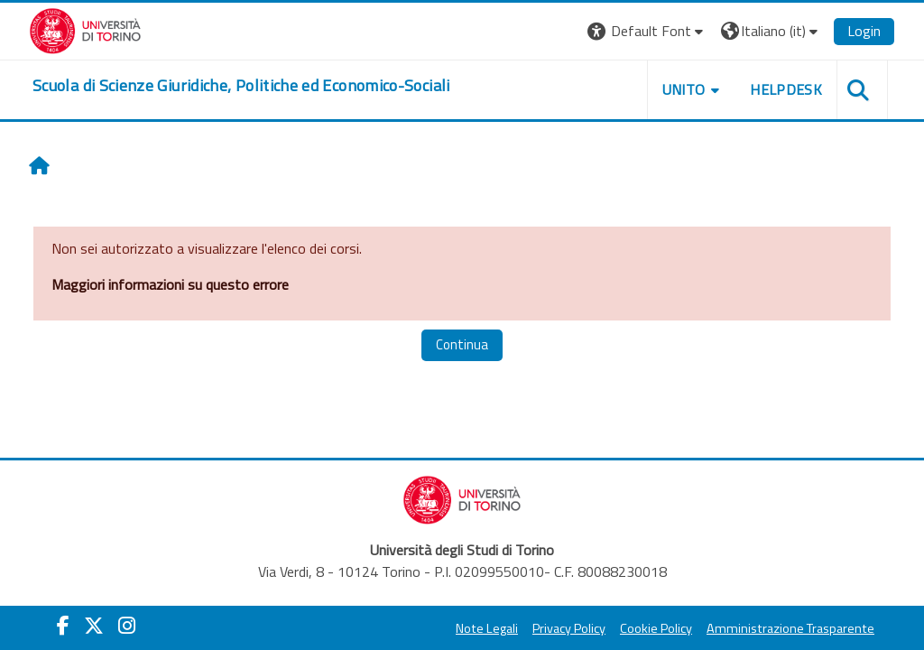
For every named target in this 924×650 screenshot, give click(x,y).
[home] (241, 86)
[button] (647, 31)
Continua (462, 344)
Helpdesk (786, 89)
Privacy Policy (568, 628)
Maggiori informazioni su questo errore (170, 284)
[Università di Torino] (85, 29)
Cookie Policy (656, 628)
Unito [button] (684, 89)
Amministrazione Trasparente (790, 628)
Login (864, 31)
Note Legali (487, 628)
